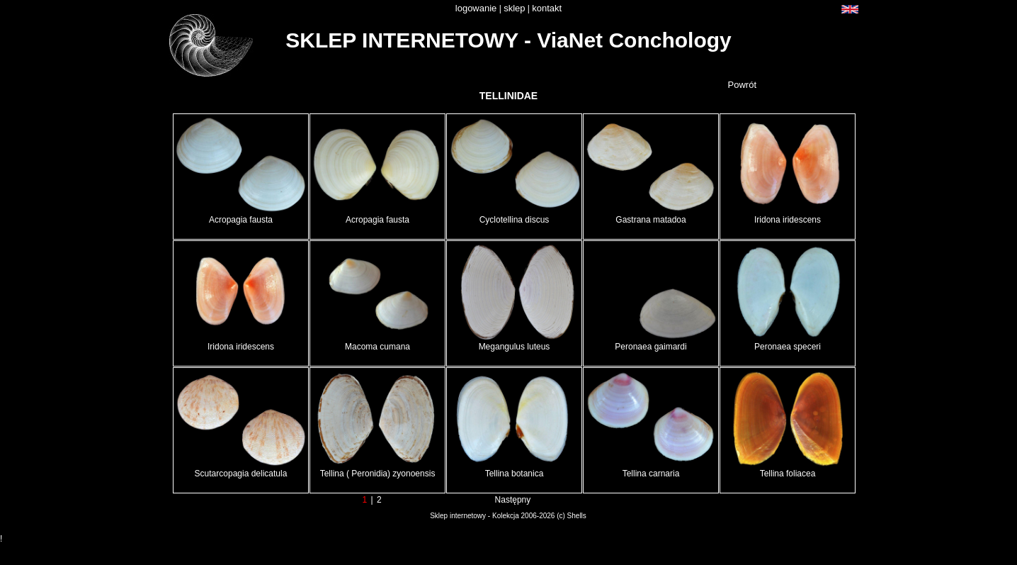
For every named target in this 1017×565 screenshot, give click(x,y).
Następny (513, 500)
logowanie (476, 8)
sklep (514, 8)
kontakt (547, 8)
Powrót (742, 84)
